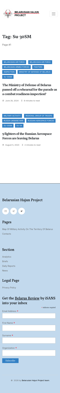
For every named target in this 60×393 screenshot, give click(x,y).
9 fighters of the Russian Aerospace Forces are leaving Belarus (27, 136)
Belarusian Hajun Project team (35, 380)
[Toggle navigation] (53, 14)
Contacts (6, 233)
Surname (7, 335)
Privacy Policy (9, 287)
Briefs (5, 261)
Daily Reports (8, 266)
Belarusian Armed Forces (16, 67)
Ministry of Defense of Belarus (34, 72)
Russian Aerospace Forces (41, 121)
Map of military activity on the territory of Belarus (27, 229)
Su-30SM (8, 77)
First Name (8, 322)
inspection (9, 72)
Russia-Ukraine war (13, 121)
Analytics (6, 256)
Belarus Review (27, 298)
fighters (38, 67)
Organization (9, 348)
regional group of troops (39, 116)
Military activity (12, 116)
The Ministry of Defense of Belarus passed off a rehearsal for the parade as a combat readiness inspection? (29, 89)
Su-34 (19, 125)
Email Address (10, 311)
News (5, 270)
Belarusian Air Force (14, 62)
